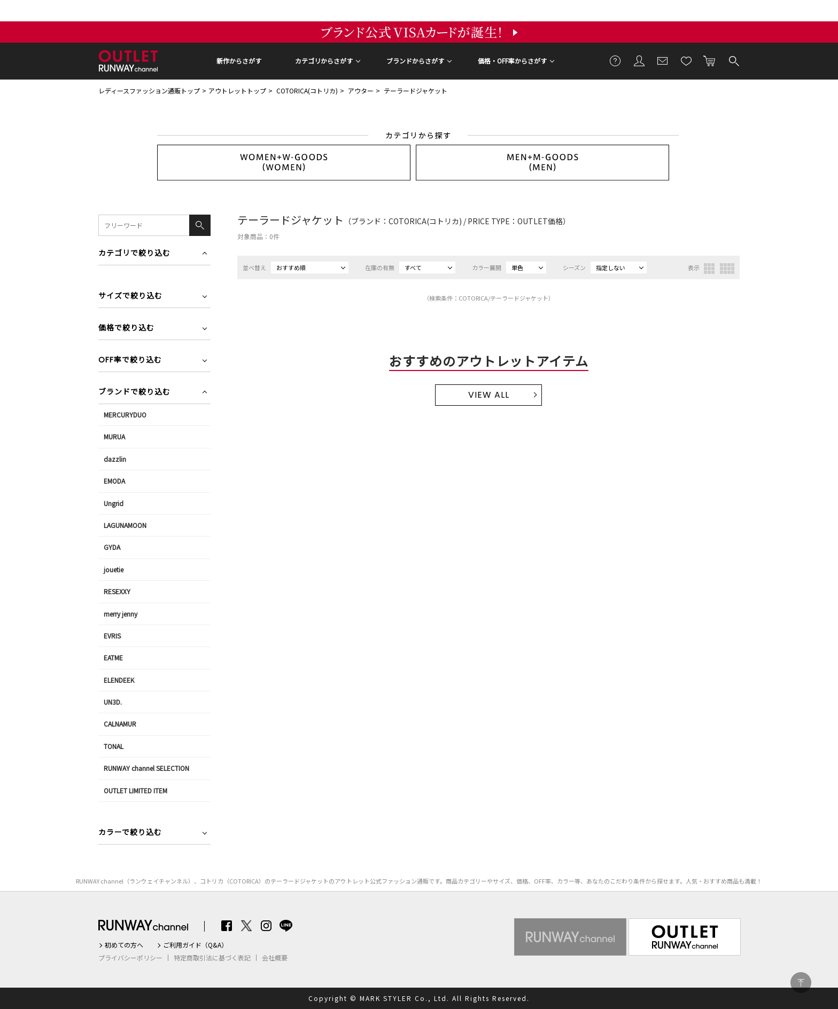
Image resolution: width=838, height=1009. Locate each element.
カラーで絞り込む (130, 833)
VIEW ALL (488, 395)
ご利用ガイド (615, 60)
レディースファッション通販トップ (149, 90)
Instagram (266, 925)
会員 (639, 60)
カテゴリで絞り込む (134, 253)
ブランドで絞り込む (134, 392)
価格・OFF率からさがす (512, 60)
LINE (286, 925)
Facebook (226, 925)
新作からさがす (238, 60)
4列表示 (727, 268)
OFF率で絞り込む (130, 360)
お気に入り (686, 60)
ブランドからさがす (415, 60)
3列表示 (709, 268)
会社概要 (275, 958)
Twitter (246, 925)
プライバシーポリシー (130, 958)
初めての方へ (124, 945)
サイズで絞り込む (130, 296)
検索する (733, 60)
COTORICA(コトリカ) (307, 90)
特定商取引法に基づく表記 (212, 958)
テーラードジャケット (415, 90)
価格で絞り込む (126, 328)
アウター (361, 90)
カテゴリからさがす (324, 60)
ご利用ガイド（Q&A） (195, 945)
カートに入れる (709, 60)
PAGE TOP (800, 982)
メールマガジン (662, 60)
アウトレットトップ (237, 90)
